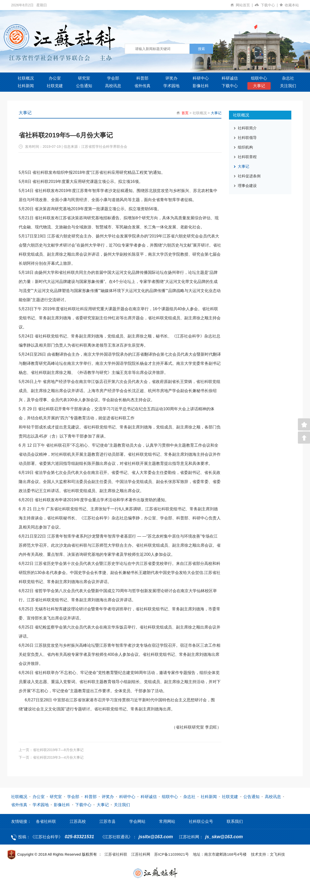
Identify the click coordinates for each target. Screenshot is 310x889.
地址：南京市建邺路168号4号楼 (220, 854)
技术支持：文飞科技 (268, 854)
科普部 (142, 78)
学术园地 (171, 86)
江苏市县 (107, 821)
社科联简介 (247, 128)
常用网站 (167, 821)
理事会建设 (247, 185)
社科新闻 (26, 86)
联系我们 (235, 821)
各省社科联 (46, 821)
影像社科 (201, 86)
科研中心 (201, 78)
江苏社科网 (140, 854)
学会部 (113, 78)
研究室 (84, 78)
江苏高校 (78, 821)
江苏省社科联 (116, 854)
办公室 (55, 78)
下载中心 (270, 5)
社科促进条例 (249, 176)
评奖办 (171, 78)
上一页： (51, 750)
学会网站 (137, 821)
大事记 (259, 86)
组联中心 (259, 78)
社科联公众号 (201, 821)
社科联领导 (247, 137)
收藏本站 (292, 5)
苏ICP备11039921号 (171, 854)
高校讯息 (113, 86)
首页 (185, 113)
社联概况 (26, 78)
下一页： (51, 757)
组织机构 (245, 147)
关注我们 (288, 86)
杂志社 (288, 78)
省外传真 (142, 86)
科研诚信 (230, 78)
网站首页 (245, 5)
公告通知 (84, 86)
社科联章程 (247, 157)
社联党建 (55, 86)
